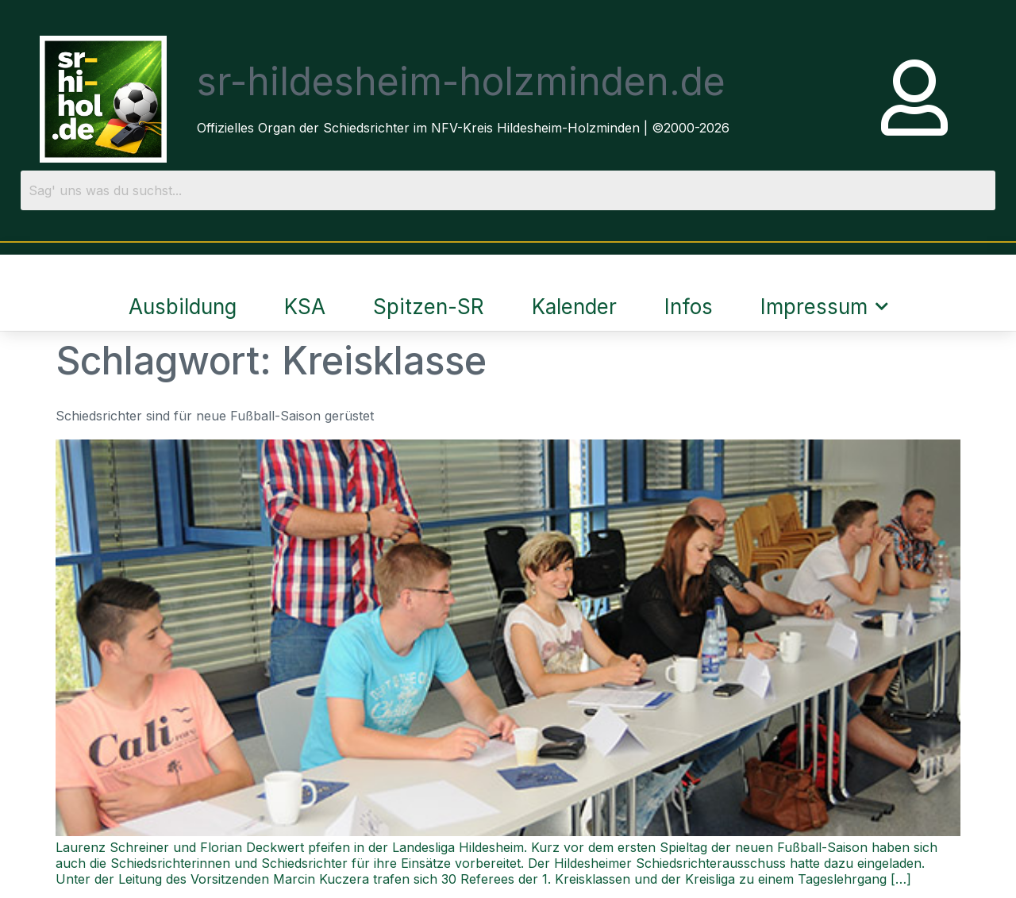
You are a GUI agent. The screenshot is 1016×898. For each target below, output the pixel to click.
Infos (688, 306)
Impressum (824, 306)
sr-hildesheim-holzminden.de (461, 81)
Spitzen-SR (428, 306)
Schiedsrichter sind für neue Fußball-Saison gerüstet (215, 416)
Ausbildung (183, 306)
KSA (304, 306)
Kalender (574, 306)
